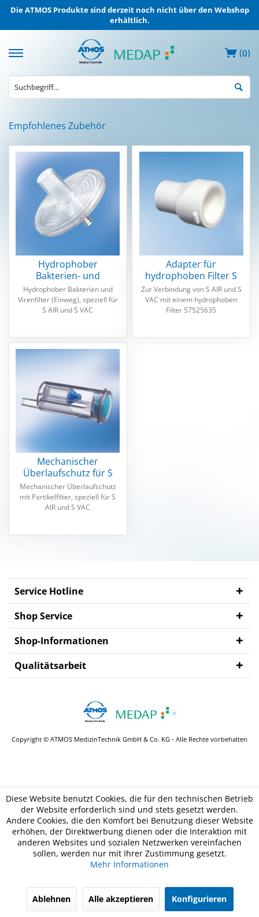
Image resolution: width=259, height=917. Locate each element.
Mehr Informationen (129, 864)
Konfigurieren (199, 898)
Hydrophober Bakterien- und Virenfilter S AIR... (68, 269)
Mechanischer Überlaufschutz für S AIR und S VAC (68, 467)
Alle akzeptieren (120, 898)
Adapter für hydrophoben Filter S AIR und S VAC (191, 269)
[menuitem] (17, 51)
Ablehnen (51, 898)
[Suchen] (239, 86)
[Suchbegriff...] (129, 87)
